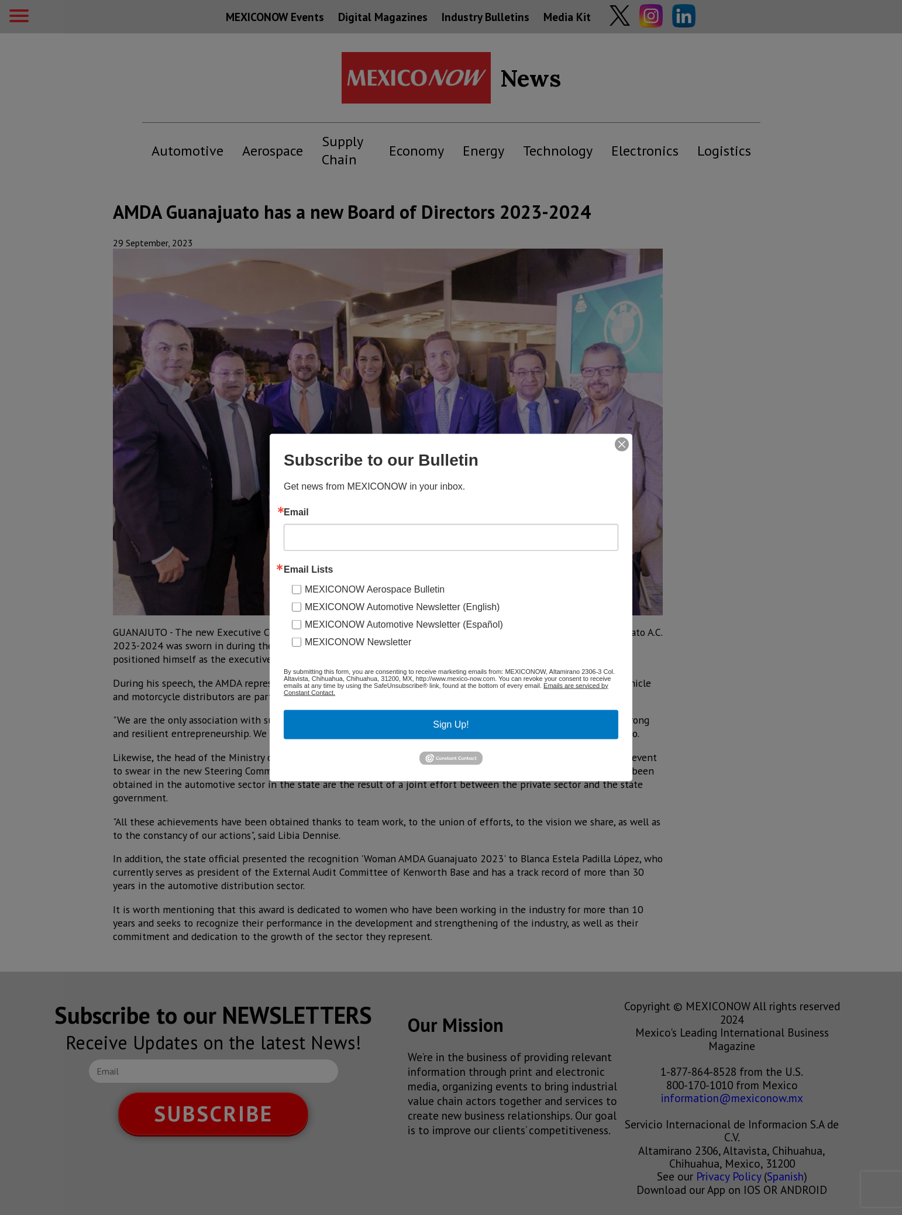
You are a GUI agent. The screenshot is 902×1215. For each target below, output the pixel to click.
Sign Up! (451, 724)
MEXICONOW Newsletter (358, 641)
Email (296, 512)
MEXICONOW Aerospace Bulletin (375, 589)
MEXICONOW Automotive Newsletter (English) (402, 606)
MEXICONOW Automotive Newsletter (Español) (404, 624)
